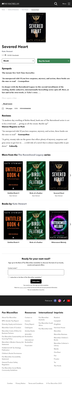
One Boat (57, 379)
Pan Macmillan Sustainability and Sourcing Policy (13, 364)
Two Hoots (57, 392)
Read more (7, 104)
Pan (55, 382)
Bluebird (57, 344)
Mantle (56, 375)
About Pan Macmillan (9, 344)
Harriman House (59, 354)
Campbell (57, 347)
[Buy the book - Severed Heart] (53, 61)
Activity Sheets (30, 357)
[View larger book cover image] (36, 27)
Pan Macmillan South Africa (46, 351)
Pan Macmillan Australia (44, 345)
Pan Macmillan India (45, 355)
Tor (55, 389)
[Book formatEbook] (17, 61)
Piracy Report (29, 351)
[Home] (10, 4)
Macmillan (57, 357)
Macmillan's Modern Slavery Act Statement (13, 370)
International (46, 339)
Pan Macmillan (10, 339)
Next (70, 175)
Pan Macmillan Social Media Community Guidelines (11, 395)
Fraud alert (28, 372)
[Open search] (55, 3)
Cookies (10, 410)
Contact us (28, 344)
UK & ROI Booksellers (29, 362)
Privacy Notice (20, 410)
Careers (27, 347)
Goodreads (15, 55)
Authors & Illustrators (13, 9)
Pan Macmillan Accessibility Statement (11, 384)
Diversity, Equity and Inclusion (12, 351)
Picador (56, 385)
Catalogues (29, 354)
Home (3, 9)
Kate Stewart (25, 9)
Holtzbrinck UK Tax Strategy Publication (11, 375)
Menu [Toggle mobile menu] (66, 4)
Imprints (58, 339)
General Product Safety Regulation (10, 390)
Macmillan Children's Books (61, 365)
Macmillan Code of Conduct (11, 354)
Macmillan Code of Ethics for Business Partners (12, 358)
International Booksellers (29, 367)
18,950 (10, 55)
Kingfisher (57, 351)
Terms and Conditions (35, 410)
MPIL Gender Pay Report (10, 347)
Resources (30, 339)
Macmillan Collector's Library (61, 371)
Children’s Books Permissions (12, 380)
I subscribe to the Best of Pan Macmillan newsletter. (25, 304)
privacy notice (23, 314)
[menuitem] (13, 344)
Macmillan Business (60, 361)
